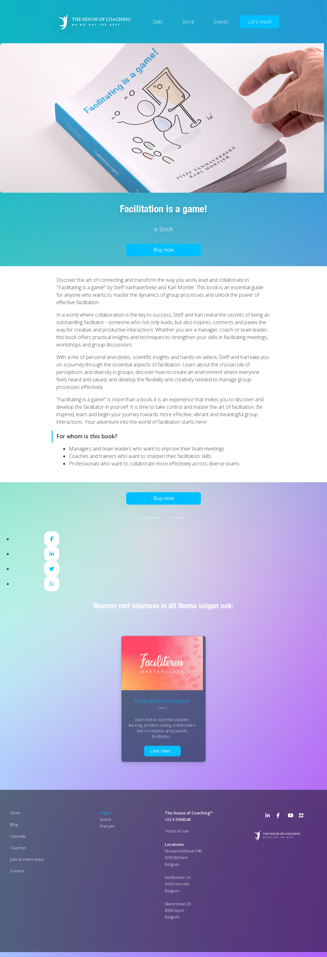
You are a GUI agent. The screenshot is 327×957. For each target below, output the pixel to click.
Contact (17, 871)
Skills (158, 21)
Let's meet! (260, 21)
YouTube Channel (291, 816)
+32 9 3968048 (178, 819)
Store (188, 21)
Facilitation (153, 518)
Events (221, 21)
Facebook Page (280, 816)
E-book (179, 518)
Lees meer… (162, 751)
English (106, 813)
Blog (14, 824)
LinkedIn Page (269, 816)
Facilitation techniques (162, 701)
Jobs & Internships (27, 859)
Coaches (18, 848)
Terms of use (177, 831)
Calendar (18, 836)
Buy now (164, 249)
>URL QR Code (302, 816)
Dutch (105, 819)
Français (107, 826)
